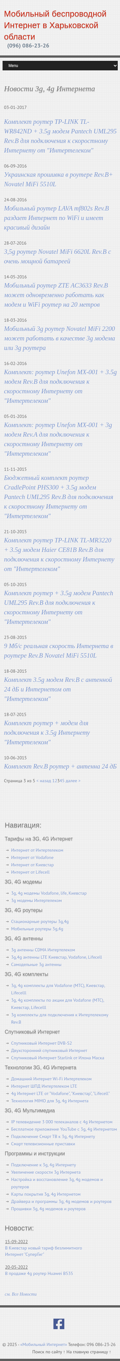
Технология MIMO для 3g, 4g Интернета (50, 1101)
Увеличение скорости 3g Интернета (46, 1172)
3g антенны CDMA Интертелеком (43, 950)
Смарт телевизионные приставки (43, 1144)
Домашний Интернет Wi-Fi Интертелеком (51, 1079)
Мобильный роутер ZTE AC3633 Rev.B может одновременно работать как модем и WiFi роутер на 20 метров (56, 295)
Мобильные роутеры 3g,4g (37, 929)
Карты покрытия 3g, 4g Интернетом (46, 1194)
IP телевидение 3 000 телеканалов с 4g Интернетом (62, 1122)
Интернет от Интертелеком (37, 850)
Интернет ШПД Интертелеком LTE (44, 1086)
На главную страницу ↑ (89, 1352)
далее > (73, 781)
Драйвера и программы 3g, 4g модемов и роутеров (61, 1201)
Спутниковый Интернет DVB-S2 (41, 1043)
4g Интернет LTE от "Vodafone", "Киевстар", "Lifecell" (60, 1093)
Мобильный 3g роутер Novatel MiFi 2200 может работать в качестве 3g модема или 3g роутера (59, 338)
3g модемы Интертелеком (36, 900)
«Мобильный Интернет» (43, 1344)
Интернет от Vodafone (32, 857)
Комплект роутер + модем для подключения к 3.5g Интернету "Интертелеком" (47, 733)
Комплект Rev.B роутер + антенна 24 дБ (60, 766)
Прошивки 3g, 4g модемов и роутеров (48, 1209)
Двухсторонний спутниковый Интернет (49, 1050)
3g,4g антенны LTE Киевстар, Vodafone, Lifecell (56, 957)
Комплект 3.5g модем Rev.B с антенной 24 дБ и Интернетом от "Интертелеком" (58, 689)
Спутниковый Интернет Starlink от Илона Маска (57, 1058)
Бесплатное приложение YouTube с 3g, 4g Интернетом (64, 1129)
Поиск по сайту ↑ (49, 1352)
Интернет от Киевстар (32, 865)
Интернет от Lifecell (30, 872)
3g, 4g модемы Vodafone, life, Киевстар (49, 893)
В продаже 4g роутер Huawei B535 (39, 1273)
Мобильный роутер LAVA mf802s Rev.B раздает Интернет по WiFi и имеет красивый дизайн (56, 218)
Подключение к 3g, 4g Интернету (43, 1165)
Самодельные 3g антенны (36, 964)
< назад (43, 781)
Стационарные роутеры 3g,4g (40, 921)
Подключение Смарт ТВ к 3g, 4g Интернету (53, 1136)
